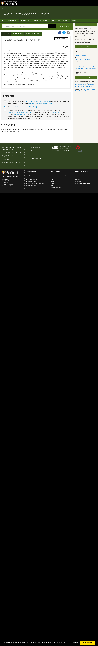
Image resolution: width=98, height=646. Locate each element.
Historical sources (34, 147)
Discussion (78, 179)
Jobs (52, 185)
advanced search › (64, 26)
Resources (64, 20)
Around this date (18, 33)
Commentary (34, 20)
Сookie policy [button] (60, 642)
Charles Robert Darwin (81, 55)
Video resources (34, 155)
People (45, 20)
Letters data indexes (35, 158)
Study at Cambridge (31, 171)
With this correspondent (33, 33)
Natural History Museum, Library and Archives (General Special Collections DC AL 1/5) (86, 68)
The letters (23, 20)
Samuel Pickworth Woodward (83, 59)
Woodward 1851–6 (55, 112)
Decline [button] (75, 642)
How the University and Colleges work (60, 175)
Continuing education (31, 181)
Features (77, 177)
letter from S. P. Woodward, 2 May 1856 (38, 101)
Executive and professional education (35, 183)
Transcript (6, 33)
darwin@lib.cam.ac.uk (8, 149)
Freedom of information (7, 184)
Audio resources (34, 151)
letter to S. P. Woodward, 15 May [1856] (40, 103)
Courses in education (31, 185)
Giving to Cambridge (56, 187)
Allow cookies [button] (87, 642)
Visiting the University (56, 177)
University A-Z (5, 179)
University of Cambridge (10, 152)
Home (2, 9)
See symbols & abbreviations (87, 73)
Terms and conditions (7, 186)
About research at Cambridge (82, 183)
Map (52, 179)
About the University (57, 171)
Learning (53, 20)
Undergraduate (30, 175)
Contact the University (7, 181)
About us (74, 20)
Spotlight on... (78, 181)
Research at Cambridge (81, 171)
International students (31, 179)
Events (52, 183)
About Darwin (12, 20)
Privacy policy (6, 159)
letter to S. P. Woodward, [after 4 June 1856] (24, 107)
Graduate (28, 177)
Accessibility (5, 182)
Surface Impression (14, 162)
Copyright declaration (8, 156)
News (52, 181)
